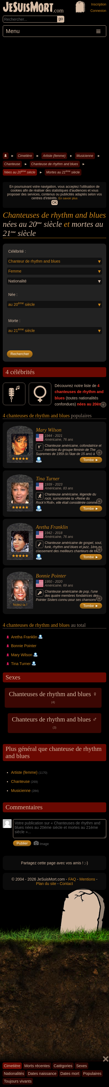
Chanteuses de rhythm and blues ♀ (53, 697)
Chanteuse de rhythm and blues (54, 164)
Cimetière (25, 156)
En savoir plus (68, 198)
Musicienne (84, 156)
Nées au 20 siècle (19, 172)
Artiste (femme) (54, 156)
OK (54, 203)
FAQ (72, 879)
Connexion (98, 11)
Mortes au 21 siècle (63, 172)
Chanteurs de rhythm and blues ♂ (54, 722)
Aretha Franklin (52, 527)
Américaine (53, 440)
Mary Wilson (49, 430)
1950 (48, 582)
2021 (58, 436)
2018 (58, 533)
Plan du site (46, 883)
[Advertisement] (54, 94)
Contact (66, 883)
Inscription (98, 4)
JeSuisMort (28, 8)
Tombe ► (91, 460)
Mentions (87, 879)
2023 (58, 484)
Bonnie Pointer (51, 576)
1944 (48, 436)
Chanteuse (12, 164)
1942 (48, 533)
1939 (48, 484)
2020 (58, 582)
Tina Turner (48, 478)
